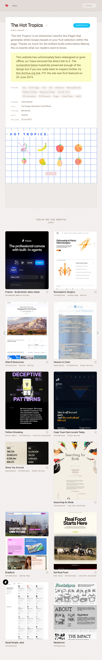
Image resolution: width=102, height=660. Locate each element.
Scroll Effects (46, 106)
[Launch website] (95, 292)
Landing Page (72, 295)
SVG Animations (29, 96)
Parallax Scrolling (30, 92)
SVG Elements (44, 96)
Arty (24, 88)
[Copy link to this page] (46, 25)
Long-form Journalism (41, 435)
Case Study (58, 576)
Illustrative (35, 106)
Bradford (9, 572)
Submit (51, 222)
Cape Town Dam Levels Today (69, 432)
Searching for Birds (63, 502)
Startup (30, 365)
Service (83, 295)
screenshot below (27, 65)
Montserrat (25, 111)
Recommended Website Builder (17, 295)
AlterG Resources (14, 362)
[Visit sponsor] (47, 292)
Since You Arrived (14, 467)
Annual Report (11, 435)
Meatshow (59, 642)
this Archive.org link (28, 73)
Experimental (59, 365)
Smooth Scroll (63, 92)
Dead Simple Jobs (14, 642)
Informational (26, 102)
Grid (50, 88)
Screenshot (81, 25)
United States (67, 96)
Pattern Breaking (14, 432)
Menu (14, 6)
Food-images (34, 88)
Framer (5, 582)
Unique (56, 96)
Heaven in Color (62, 362)
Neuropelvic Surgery (64, 291)
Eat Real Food (61, 572)
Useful (78, 96)
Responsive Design (47, 92)
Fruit (44, 88)
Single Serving (86, 365)
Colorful (24, 115)
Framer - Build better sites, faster (22, 291)
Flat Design (26, 106)
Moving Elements (74, 88)
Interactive (59, 88)
